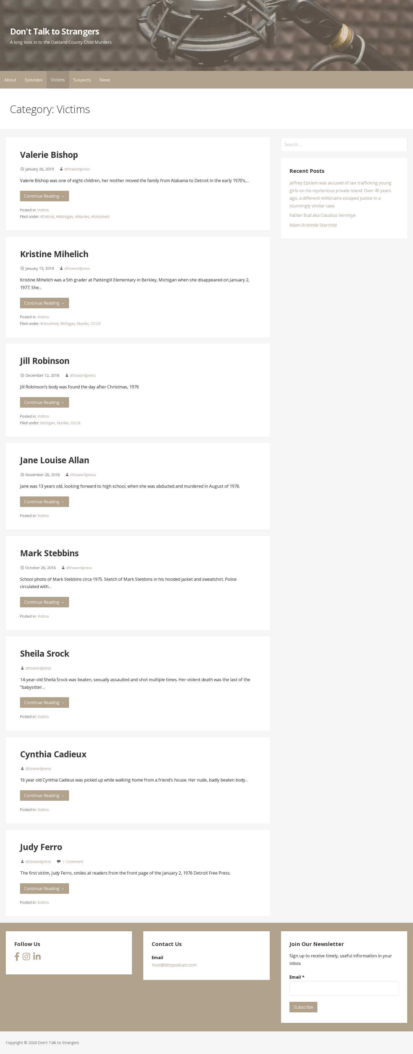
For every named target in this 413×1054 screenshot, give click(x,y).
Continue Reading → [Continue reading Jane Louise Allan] (44, 502)
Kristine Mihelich (54, 254)
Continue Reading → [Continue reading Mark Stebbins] (44, 602)
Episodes (33, 80)
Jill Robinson (45, 360)
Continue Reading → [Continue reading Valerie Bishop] (44, 196)
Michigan (67, 323)
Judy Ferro (41, 846)
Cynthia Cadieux (53, 754)
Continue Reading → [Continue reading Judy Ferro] (44, 888)
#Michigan (64, 216)
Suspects (82, 80)
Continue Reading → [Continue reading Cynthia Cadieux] (44, 795)
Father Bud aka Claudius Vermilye (322, 215)
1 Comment (73, 861)
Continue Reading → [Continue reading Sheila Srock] (44, 702)
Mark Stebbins (49, 553)
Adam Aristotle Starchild (313, 225)
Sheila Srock (44, 653)
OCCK (96, 323)
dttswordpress (77, 169)
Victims (58, 80)
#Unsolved (100, 216)
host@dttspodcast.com (174, 965)
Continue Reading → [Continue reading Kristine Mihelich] (44, 303)
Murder (83, 323)
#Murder (82, 216)
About (10, 80)
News (104, 80)
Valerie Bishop (49, 154)
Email (296, 977)
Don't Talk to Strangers (54, 31)
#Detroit (47, 216)
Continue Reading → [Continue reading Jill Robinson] (44, 402)
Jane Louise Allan (54, 460)
